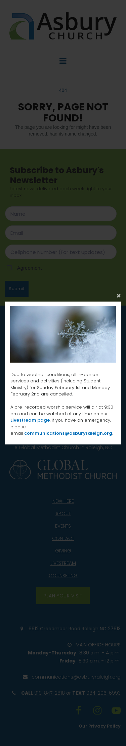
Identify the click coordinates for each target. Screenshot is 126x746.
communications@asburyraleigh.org (68, 433)
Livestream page (30, 420)
